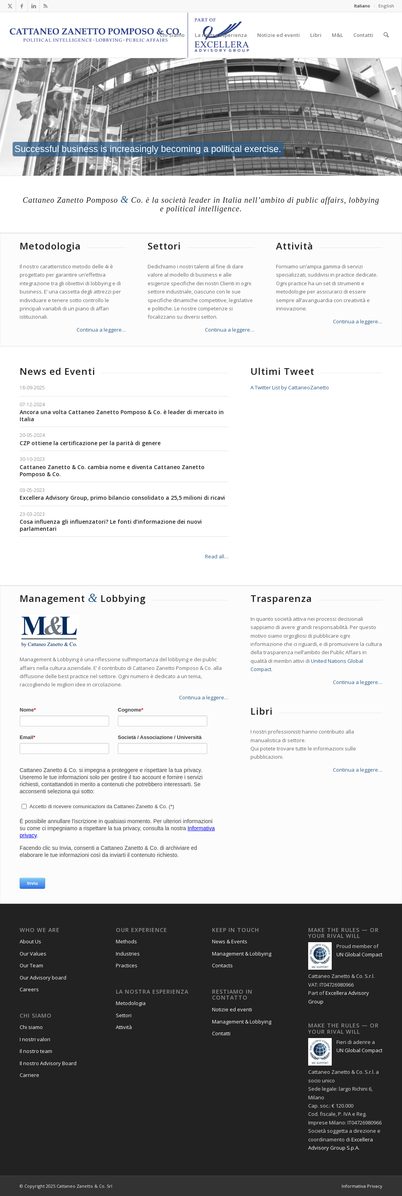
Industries (128, 953)
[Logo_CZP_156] (129, 35)
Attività (124, 1027)
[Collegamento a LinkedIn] (33, 6)
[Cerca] (386, 35)
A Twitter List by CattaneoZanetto (289, 387)
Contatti (221, 1033)
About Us (30, 941)
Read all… (216, 556)
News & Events (229, 941)
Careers (29, 989)
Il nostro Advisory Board (48, 1063)
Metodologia (131, 1003)
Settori (124, 1015)
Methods (126, 941)
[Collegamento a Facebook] (21, 6)
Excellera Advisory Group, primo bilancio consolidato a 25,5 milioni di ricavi (122, 497)
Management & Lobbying (241, 953)
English (386, 6)
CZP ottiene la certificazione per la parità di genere (90, 443)
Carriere (29, 1075)
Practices (126, 965)
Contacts (222, 965)
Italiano (362, 6)
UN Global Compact (359, 954)
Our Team (31, 965)
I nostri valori (35, 1039)
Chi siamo (31, 1027)
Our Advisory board (43, 977)
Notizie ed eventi (232, 1009)
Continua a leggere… (101, 329)
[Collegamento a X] (10, 6)
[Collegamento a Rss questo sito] (45, 6)
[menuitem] (362, 6)
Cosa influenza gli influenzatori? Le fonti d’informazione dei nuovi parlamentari (111, 525)
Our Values (33, 953)
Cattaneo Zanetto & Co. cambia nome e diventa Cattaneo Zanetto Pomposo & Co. (112, 470)
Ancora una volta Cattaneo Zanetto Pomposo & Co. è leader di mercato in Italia (122, 415)
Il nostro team (36, 1051)
